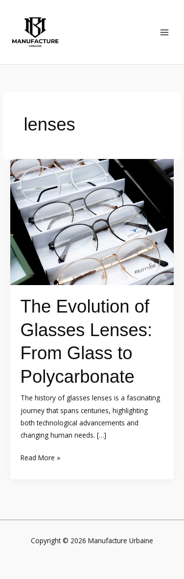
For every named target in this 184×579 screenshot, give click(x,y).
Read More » (40, 456)
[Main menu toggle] (165, 32)
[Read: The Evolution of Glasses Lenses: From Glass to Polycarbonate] (92, 221)
